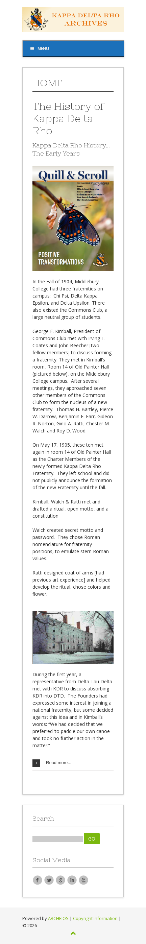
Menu (39, 48)
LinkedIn (72, 880)
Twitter (49, 880)
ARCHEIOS (58, 918)
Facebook (37, 880)
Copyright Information (95, 918)
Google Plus (60, 880)
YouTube (83, 880)
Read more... (51, 763)
